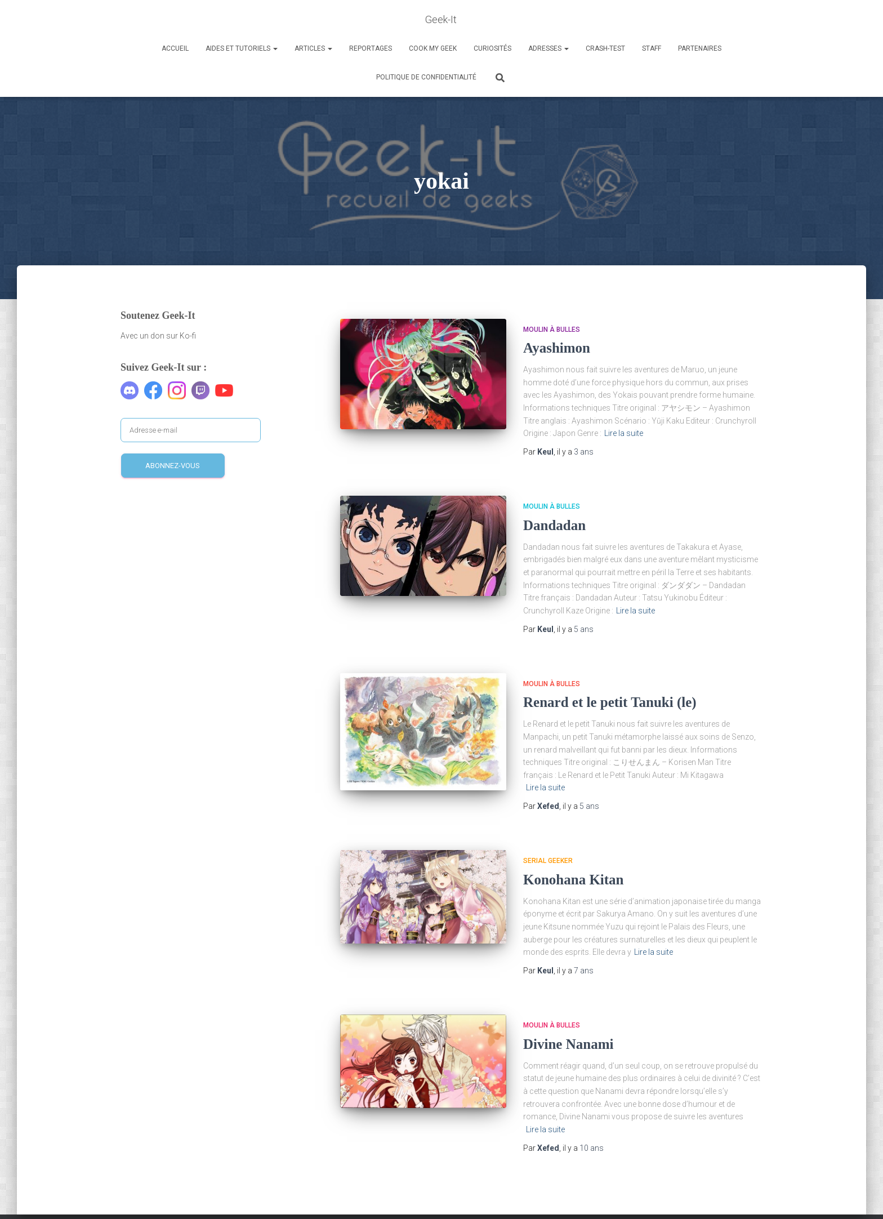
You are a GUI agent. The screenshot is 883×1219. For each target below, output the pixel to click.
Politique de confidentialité (426, 77)
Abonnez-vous (172, 465)
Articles (313, 48)
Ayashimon (556, 347)
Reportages (370, 48)
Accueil (175, 48)
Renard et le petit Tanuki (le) (610, 702)
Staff (651, 48)
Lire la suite (623, 433)
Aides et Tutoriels (242, 48)
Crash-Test (605, 48)
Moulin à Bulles (551, 329)
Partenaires (699, 48)
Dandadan (554, 525)
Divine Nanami (568, 1044)
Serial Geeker (548, 861)
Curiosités (492, 48)
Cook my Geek (433, 48)
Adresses (548, 48)
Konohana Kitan (573, 879)
